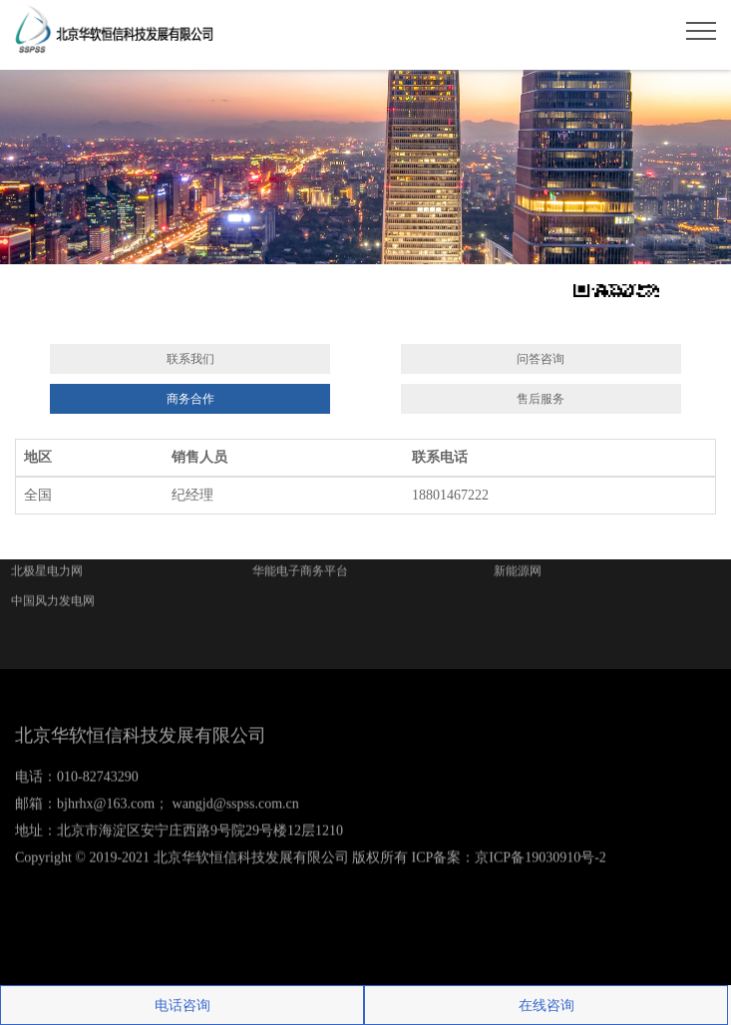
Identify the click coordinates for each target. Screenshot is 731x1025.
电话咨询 (182, 1005)
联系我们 (190, 359)
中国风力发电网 (53, 562)
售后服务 (540, 399)
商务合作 (190, 399)
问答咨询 (540, 359)
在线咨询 (546, 1005)
